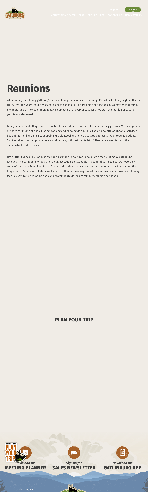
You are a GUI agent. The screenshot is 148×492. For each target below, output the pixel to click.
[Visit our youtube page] (31, 465)
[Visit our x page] (37, 465)
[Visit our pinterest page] (43, 465)
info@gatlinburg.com (34, 455)
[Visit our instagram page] (20, 465)
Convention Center (63, 15)
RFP (102, 15)
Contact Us (115, 15)
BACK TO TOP (123, 448)
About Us (62, 457)
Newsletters (133, 15)
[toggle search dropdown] (133, 9)
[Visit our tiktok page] (25, 465)
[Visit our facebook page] (15, 465)
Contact (75, 457)
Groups (92, 15)
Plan (82, 15)
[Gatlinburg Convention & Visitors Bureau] (15, 13)
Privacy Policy (73, 466)
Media (86, 457)
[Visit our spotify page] (10, 465)
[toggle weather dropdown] (114, 10)
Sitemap (87, 461)
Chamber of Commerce (67, 461)
